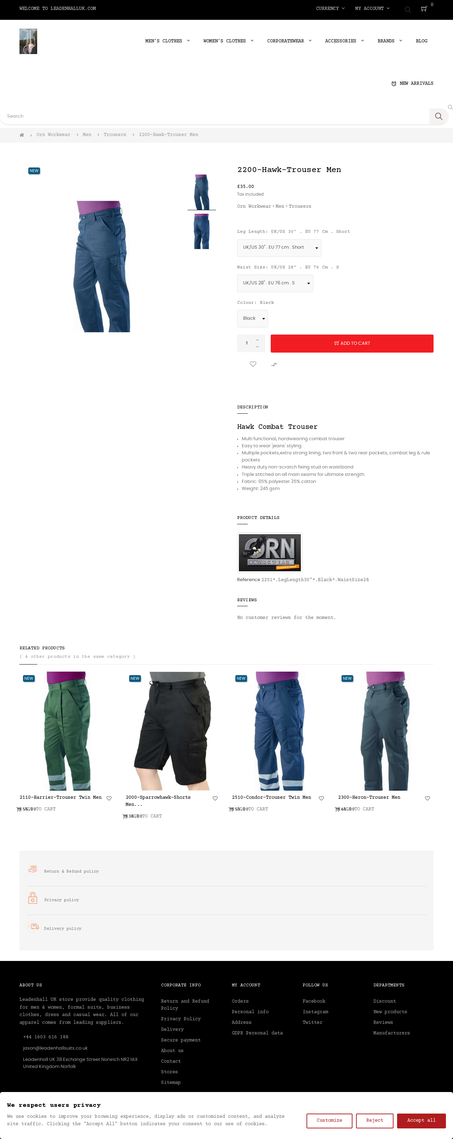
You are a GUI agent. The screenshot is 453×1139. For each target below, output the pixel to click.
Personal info (250, 1010)
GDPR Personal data (257, 1031)
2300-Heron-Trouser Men (369, 795)
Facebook (314, 999)
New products (390, 1010)
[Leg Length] (279, 245)
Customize (329, 1120)
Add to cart (352, 341)
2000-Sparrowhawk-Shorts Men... (158, 799)
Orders (240, 999)
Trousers (300, 204)
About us (172, 1048)
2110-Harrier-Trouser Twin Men (60, 795)
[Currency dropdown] (330, 9)
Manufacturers (391, 1031)
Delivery (172, 1027)
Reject (374, 1120)
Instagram (315, 1010)
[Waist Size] (275, 281)
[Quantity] (251, 341)
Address (242, 1020)
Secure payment (181, 1038)
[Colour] (252, 316)
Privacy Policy (181, 1017)
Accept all (421, 1120)
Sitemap (171, 1080)
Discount (384, 999)
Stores (169, 1070)
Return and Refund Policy (185, 1002)
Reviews (383, 1020)
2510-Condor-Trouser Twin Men (271, 795)
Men (280, 204)
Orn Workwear (254, 204)
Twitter (312, 1020)
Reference (248, 577)
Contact (171, 1059)
